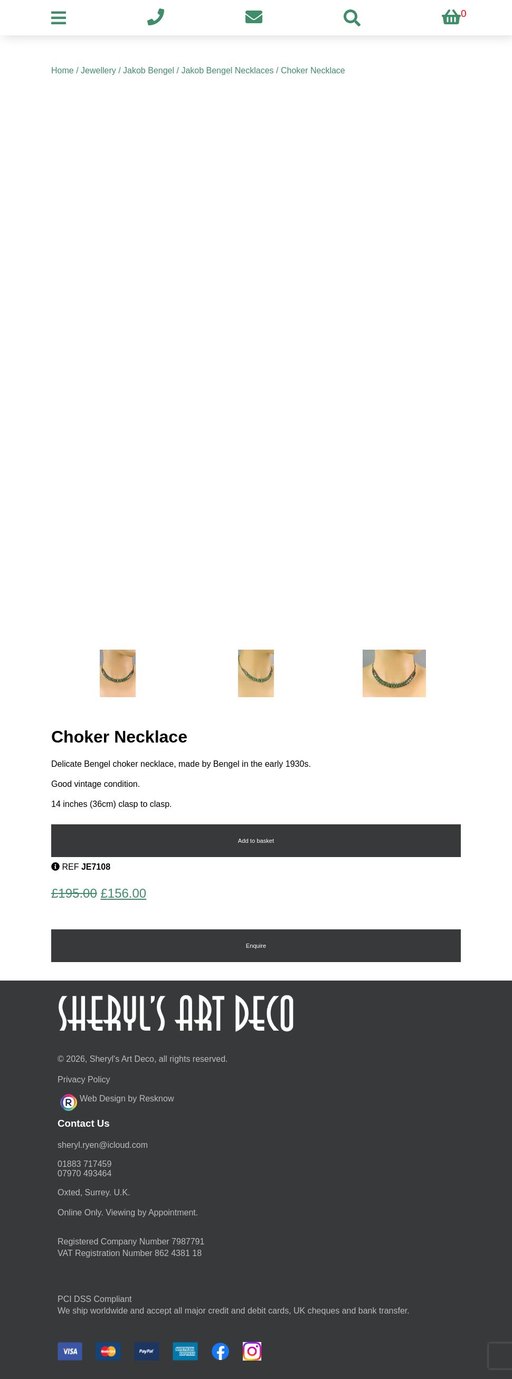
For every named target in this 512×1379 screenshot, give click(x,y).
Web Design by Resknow (117, 1101)
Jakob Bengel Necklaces (227, 70)
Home (62, 70)
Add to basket (256, 841)
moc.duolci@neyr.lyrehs (103, 1144)
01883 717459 (84, 1163)
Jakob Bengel (148, 70)
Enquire (256, 946)
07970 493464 (84, 1173)
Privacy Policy (84, 1079)
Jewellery (98, 70)
